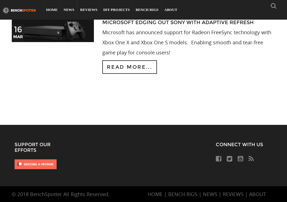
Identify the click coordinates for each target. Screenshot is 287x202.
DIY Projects (116, 10)
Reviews (88, 10)
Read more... (129, 67)
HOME (155, 194)
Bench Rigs (147, 10)
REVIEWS (233, 194)
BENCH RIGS (182, 194)
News (69, 10)
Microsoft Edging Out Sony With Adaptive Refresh (178, 22)
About (170, 10)
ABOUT (257, 194)
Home (52, 10)
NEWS (210, 194)
